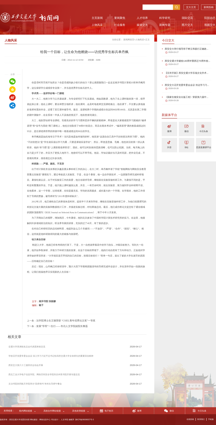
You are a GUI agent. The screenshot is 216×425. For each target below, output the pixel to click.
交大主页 (191, 6)
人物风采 (97, 24)
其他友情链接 (78, 411)
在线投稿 (190, 419)
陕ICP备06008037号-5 (84, 420)
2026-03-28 (173, 100)
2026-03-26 (173, 88)
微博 (169, 131)
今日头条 (203, 131)
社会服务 (119, 24)
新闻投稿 (209, 6)
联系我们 (201, 419)
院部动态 (209, 17)
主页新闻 (97, 17)
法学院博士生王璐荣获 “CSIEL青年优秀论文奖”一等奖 (65, 320)
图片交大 (187, 24)
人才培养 (142, 17)
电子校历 (109, 411)
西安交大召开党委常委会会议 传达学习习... (185, 85)
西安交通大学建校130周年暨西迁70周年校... (186, 61)
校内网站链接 (25, 411)
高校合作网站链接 (52, 411)
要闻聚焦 (119, 17)
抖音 (169, 147)
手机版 (211, 419)
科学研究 (164, 17)
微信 (186, 131)
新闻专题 (164, 24)
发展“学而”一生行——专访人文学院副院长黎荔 (62, 326)
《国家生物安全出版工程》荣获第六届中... (185, 97)
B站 (186, 147)
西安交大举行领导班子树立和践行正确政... (185, 48)
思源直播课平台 (203, 147)
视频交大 (209, 24)
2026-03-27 (173, 52)
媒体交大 (142, 24)
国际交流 (187, 17)
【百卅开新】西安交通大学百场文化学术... (185, 73)
